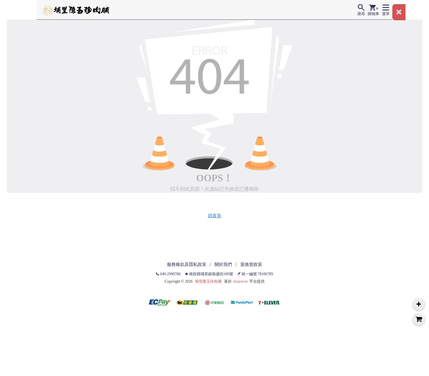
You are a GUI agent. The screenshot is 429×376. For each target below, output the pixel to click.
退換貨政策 (251, 264)
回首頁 (214, 215)
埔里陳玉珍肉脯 (208, 281)
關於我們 (223, 264)
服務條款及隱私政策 (186, 264)
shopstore (240, 281)
